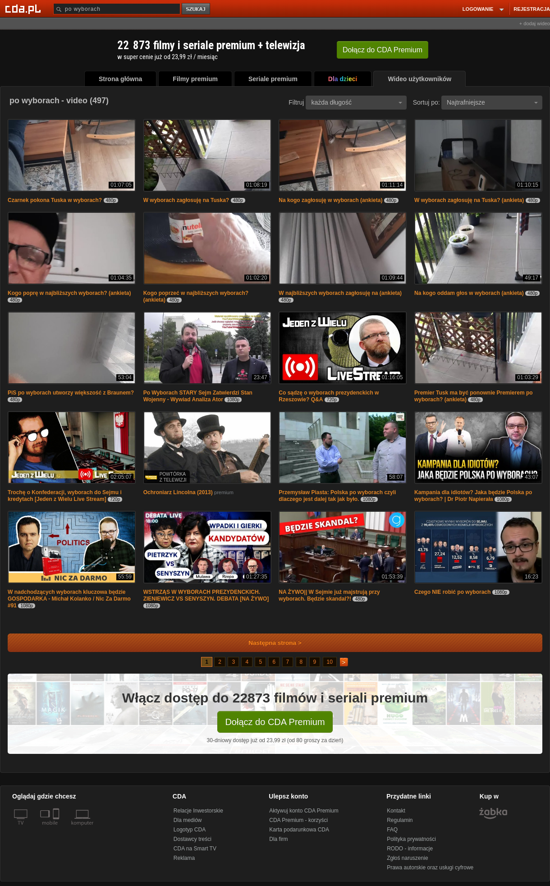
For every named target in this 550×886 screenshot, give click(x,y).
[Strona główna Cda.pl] (24, 8)
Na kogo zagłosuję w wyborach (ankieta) (330, 200)
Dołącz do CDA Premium (275, 722)
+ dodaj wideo (534, 23)
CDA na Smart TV (195, 848)
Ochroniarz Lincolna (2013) (178, 492)
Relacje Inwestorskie (198, 811)
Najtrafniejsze (492, 102)
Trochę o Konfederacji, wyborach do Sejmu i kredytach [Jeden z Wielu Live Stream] (65, 495)
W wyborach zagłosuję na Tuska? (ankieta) (469, 200)
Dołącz (382, 50)
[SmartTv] (57, 828)
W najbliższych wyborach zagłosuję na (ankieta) (340, 293)
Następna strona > (269, 642)
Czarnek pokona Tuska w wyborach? (55, 200)
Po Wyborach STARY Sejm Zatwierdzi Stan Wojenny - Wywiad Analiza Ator (197, 396)
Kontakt (396, 811)
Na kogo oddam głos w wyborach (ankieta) (469, 293)
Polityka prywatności (411, 839)
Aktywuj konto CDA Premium (303, 811)
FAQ (392, 829)
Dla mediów (188, 820)
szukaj (196, 9)
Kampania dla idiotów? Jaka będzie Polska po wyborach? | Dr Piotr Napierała (473, 495)
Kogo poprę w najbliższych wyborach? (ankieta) (69, 293)
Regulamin (399, 820)
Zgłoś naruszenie (407, 858)
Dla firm (278, 839)
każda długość (356, 102)
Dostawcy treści (192, 839)
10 (330, 662)
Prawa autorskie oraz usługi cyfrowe (430, 867)
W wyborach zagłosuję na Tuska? (186, 200)
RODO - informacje (410, 848)
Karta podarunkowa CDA (299, 829)
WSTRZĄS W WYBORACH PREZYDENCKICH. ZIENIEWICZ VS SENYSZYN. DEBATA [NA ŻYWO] (206, 595)
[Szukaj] (116, 8)
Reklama (184, 858)
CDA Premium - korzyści (298, 820)
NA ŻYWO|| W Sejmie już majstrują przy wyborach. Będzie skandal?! (329, 595)
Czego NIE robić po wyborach (452, 592)
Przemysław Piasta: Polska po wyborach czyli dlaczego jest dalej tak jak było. (337, 495)
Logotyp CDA (190, 829)
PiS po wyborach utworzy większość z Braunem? (71, 393)
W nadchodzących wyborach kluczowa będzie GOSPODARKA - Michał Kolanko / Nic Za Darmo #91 (69, 599)
